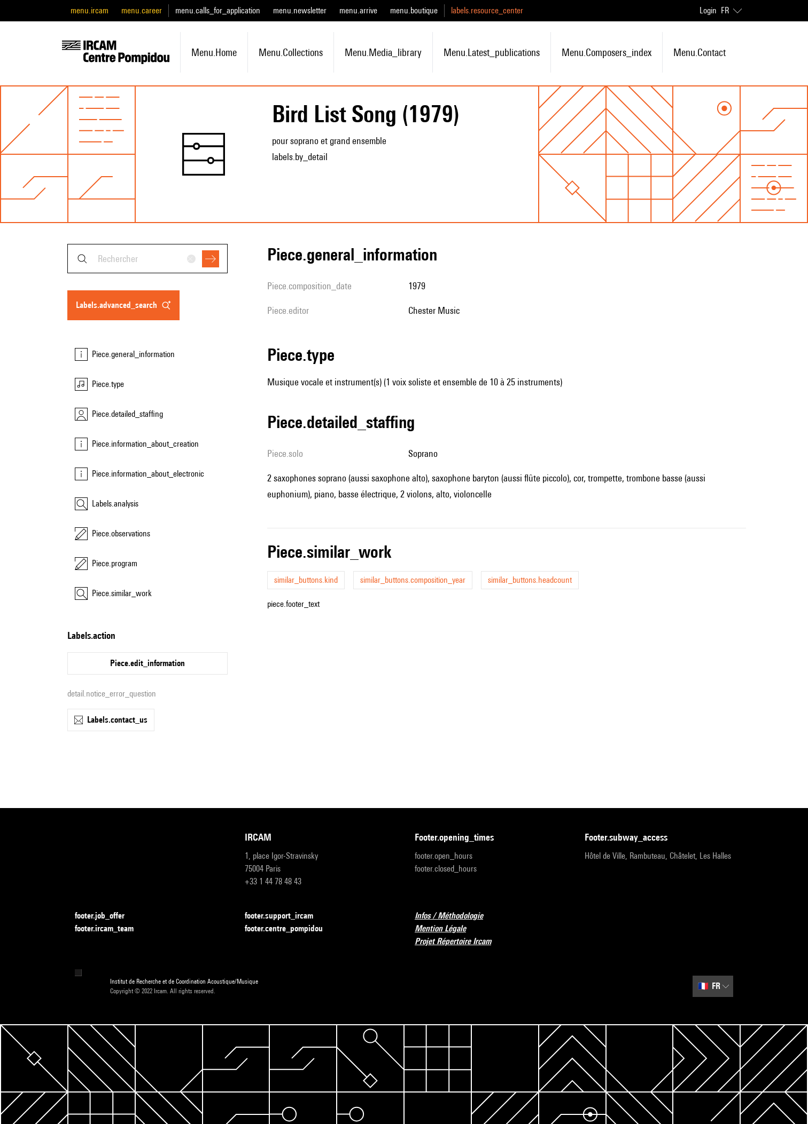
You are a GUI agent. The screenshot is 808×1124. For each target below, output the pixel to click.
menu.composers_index (606, 52)
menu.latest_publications (492, 52)
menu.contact (699, 52)
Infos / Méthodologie (455, 916)
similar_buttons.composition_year (412, 580)
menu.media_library (383, 52)
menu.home (214, 52)
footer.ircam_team (110, 929)
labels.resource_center (487, 10)
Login (708, 10)
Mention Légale (447, 929)
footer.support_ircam (285, 916)
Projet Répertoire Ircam (459, 941)
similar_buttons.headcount (530, 580)
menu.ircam (89, 10)
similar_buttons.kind (306, 580)
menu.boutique (414, 10)
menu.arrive (358, 10)
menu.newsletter (300, 10)
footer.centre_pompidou (290, 929)
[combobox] (147, 258)
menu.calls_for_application (217, 10)
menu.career (141, 10)
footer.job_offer (106, 916)
